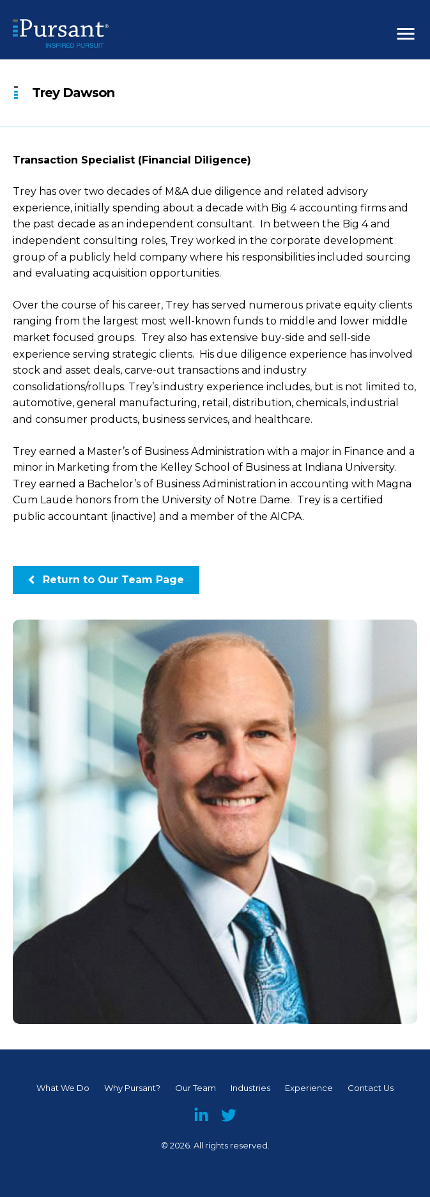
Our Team (195, 1088)
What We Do (62, 1088)
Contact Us (371, 1088)
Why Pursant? (132, 1088)
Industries (250, 1088)
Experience (309, 1088)
